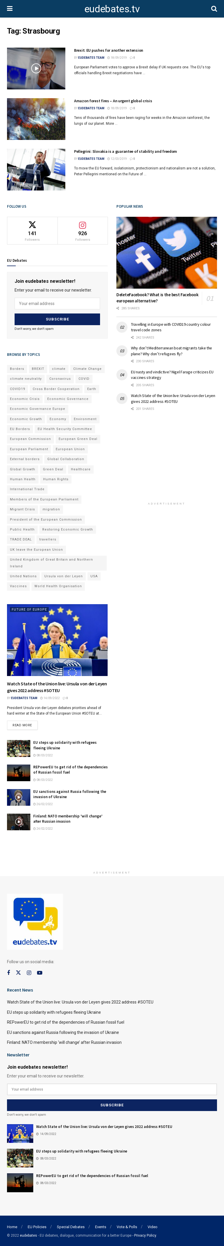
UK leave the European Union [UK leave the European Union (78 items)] (36, 549)
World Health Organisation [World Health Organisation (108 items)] (58, 586)
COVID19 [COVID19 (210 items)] (17, 389)
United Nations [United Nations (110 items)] (23, 576)
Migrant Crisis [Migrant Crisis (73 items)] (22, 509)
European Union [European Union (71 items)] (70, 449)
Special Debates (71, 1226)
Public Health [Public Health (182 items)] (22, 529)
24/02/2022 (43, 828)
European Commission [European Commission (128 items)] (30, 439)
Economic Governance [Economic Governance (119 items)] (68, 399)
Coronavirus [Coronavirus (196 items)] (60, 378)
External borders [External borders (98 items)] (25, 459)
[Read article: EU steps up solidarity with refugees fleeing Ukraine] (18, 748)
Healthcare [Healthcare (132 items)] (81, 469)
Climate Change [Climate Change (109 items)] (87, 368)
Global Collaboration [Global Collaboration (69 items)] (65, 459)
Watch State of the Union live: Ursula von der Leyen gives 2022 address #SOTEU (173, 398)
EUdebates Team (91, 57)
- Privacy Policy (144, 1235)
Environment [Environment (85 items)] (85, 419)
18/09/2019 (117, 57)
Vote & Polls (127, 1226)
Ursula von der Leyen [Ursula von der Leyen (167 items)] (63, 576)
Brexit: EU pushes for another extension (108, 50)
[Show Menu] (10, 9)
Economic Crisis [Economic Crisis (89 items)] (25, 399)
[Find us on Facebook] (8, 972)
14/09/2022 (50, 698)
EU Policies (37, 1226)
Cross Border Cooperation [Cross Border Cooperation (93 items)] (56, 389)
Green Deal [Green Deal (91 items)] (53, 469)
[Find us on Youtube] (39, 972)
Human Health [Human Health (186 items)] (23, 479)
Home (12, 1226)
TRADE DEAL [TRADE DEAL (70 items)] (21, 539)
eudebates (28, 1235)
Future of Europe (29, 609)
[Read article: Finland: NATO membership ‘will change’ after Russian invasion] (18, 821)
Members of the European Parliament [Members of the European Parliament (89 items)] (44, 499)
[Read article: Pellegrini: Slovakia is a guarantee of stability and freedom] (36, 169)
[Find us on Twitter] (18, 972)
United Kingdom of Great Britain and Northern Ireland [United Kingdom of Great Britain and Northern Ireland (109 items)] (51, 562)
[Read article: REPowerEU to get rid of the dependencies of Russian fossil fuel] (18, 773)
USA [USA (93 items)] (94, 576)
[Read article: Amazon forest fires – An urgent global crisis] (36, 119)
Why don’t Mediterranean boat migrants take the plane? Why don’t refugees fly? (171, 350)
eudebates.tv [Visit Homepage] (111, 9)
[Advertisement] (167, 460)
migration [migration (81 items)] (51, 509)
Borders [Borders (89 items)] (17, 368)
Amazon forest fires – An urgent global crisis (113, 100)
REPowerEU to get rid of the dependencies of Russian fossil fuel (65, 1022)
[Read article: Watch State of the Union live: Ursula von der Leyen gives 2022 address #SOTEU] (57, 640)
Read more (25, 723)
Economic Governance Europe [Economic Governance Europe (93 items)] (37, 409)
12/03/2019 (117, 158)
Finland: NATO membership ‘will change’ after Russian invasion (67, 818)
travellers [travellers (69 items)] (47, 539)
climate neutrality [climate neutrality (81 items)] (26, 378)
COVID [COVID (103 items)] (84, 378)
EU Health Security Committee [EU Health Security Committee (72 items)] (65, 429)
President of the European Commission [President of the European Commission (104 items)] (46, 519)
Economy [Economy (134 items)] (58, 419)
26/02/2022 (43, 804)
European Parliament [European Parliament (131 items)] (29, 449)
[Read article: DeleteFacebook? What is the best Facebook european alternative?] (166, 253)
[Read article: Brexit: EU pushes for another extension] (36, 68)
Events (100, 1226)
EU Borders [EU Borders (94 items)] (20, 429)
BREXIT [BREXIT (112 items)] (38, 368)
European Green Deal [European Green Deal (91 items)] (78, 439)
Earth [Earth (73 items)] (91, 389)
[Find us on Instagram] (29, 972)
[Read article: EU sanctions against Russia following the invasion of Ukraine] (18, 797)
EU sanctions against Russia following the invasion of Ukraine (63, 1032)
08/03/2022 (43, 755)
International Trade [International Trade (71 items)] (27, 489)
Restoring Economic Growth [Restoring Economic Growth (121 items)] (67, 529)
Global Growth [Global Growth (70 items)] (22, 469)
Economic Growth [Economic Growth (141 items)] (26, 419)
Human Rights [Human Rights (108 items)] (56, 479)
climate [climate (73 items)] (59, 368)
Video (153, 1226)
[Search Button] (214, 9)
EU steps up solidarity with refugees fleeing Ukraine (54, 1012)
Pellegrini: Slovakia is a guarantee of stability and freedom (125, 151)
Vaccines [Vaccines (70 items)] (18, 586)
